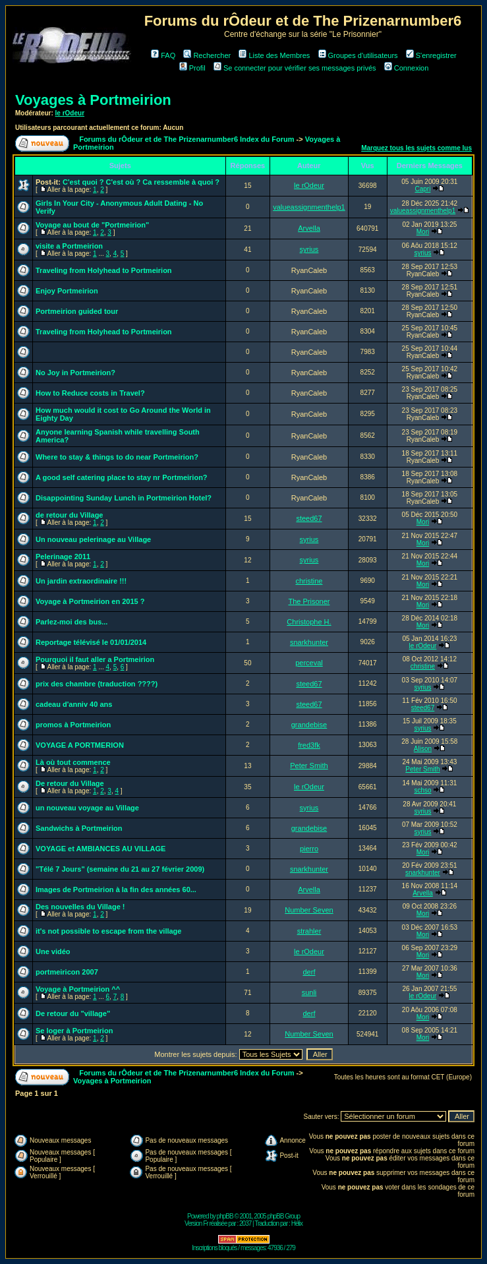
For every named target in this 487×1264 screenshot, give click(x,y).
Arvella (309, 228)
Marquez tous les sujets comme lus (416, 148)
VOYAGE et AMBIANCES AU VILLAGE (100, 849)
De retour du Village (70, 783)
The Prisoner (308, 601)
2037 (245, 1223)
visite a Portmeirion (69, 246)
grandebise (309, 725)
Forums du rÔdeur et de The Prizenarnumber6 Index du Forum (186, 139)
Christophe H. (309, 622)
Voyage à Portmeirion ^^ (78, 989)
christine (308, 581)
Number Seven (309, 910)
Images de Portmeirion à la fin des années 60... (116, 889)
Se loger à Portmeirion (74, 1031)
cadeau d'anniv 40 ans (74, 704)
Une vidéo (53, 951)
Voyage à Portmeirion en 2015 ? (90, 601)
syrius (309, 249)
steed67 (309, 518)
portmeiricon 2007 (67, 972)
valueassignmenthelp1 (309, 207)
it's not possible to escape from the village (108, 931)
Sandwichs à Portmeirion (79, 828)
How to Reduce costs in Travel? (90, 393)
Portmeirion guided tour (77, 311)
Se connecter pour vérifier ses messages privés (295, 68)
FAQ (163, 55)
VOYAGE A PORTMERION (80, 745)
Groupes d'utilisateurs (358, 55)
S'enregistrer (431, 55)
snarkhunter (309, 642)
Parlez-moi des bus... (71, 622)
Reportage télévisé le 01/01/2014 (91, 642)
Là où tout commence (73, 762)
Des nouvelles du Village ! (80, 907)
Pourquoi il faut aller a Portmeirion (95, 659)
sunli (309, 992)
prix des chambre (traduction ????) (97, 684)
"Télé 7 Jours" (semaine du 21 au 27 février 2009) (120, 869)
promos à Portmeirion (73, 725)
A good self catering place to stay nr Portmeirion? (122, 477)
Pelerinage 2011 (63, 556)
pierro (309, 849)
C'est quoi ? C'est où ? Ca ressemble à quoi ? (141, 182)
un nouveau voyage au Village (87, 808)
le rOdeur (69, 113)
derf (308, 972)
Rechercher (207, 55)
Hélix (296, 1223)
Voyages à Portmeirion (93, 100)
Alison (423, 748)
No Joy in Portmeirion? (75, 372)
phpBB (225, 1216)
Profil (192, 68)
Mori (422, 231)
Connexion (406, 68)
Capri (423, 189)
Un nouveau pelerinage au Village (93, 539)
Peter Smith (309, 765)
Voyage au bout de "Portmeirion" (92, 225)
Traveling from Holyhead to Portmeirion (104, 270)
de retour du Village (69, 515)
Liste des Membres (274, 55)
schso (422, 790)
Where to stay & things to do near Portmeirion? (117, 457)
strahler (309, 931)
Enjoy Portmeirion (67, 291)
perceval (309, 663)
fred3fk (309, 745)
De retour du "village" (73, 1013)
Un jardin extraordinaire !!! (81, 581)
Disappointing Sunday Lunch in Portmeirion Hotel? (124, 498)
